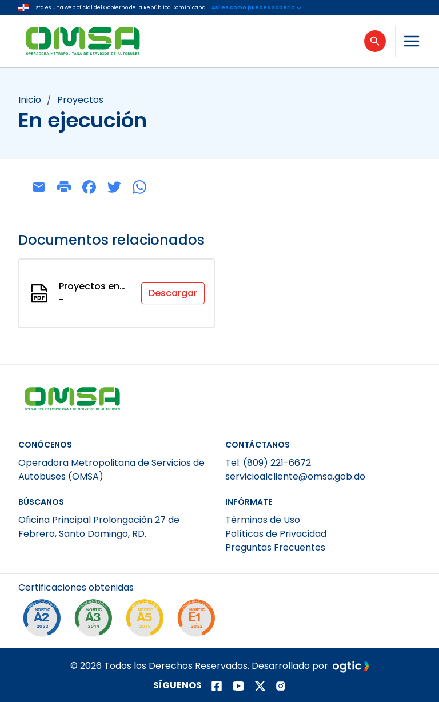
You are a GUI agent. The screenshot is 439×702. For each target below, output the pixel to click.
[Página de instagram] (280, 686)
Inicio (29, 100)
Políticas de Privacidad (275, 533)
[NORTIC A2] (44, 621)
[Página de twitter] (260, 686)
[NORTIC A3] (96, 621)
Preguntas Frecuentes (275, 547)
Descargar (173, 293)
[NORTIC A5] (147, 621)
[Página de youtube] (238, 686)
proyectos (80, 100)
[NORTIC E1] (199, 621)
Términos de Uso (262, 519)
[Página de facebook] (216, 686)
